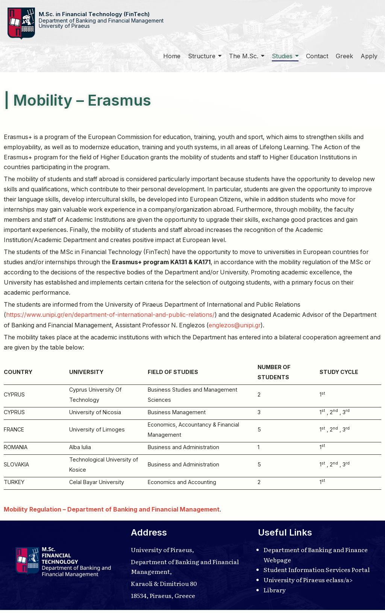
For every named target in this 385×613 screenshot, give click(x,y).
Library (275, 592)
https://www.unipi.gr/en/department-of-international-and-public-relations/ (111, 316)
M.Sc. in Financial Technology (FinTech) (94, 14)
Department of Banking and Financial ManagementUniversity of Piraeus (101, 23)
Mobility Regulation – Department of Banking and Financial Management (112, 512)
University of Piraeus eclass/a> (308, 582)
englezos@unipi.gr (275, 326)
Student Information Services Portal (317, 572)
